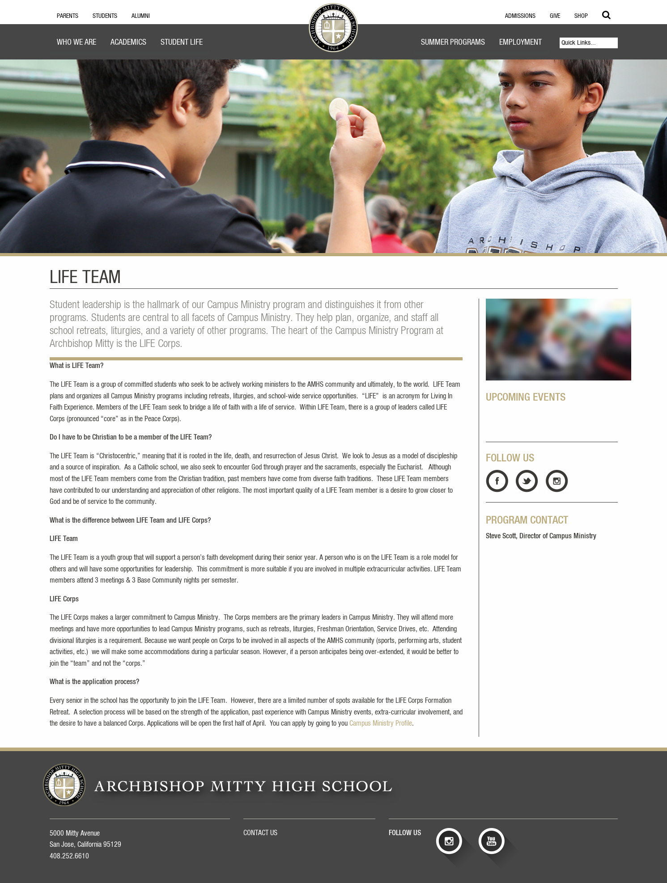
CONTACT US (260, 833)
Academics (128, 42)
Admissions (520, 16)
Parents (67, 16)
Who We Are (76, 42)
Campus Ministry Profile (380, 723)
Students (105, 16)
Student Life (182, 42)
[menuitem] (76, 43)
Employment (520, 42)
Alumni (141, 16)
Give (555, 16)
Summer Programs (453, 42)
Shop (581, 16)
